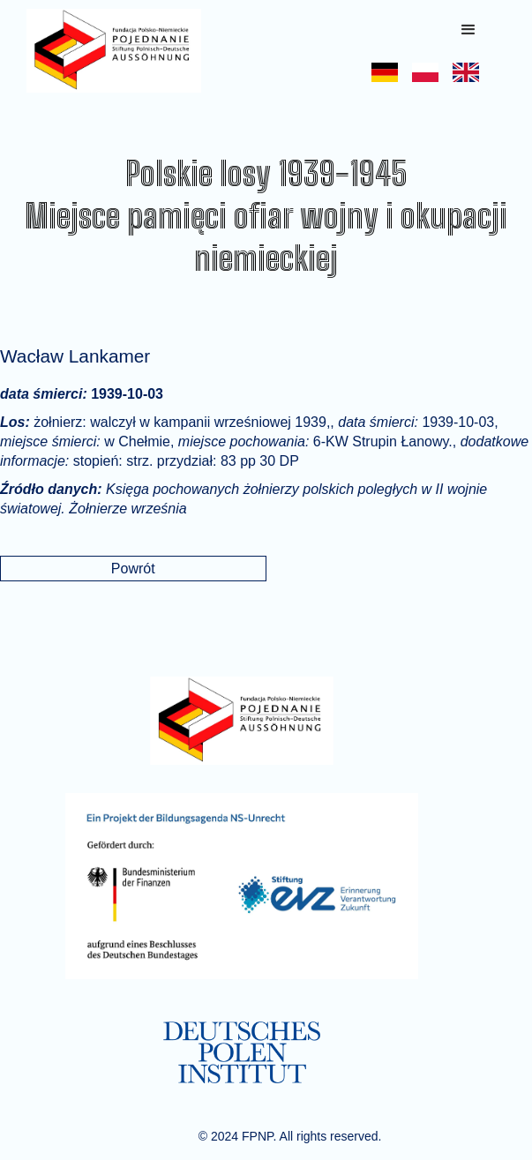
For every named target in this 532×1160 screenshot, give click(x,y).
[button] (468, 30)
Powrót (133, 568)
